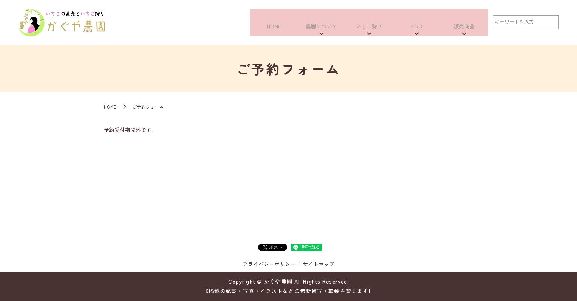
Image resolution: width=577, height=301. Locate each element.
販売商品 (464, 31)
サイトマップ (318, 264)
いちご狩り (369, 31)
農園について (321, 31)
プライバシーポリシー (269, 264)
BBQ (416, 31)
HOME (274, 31)
